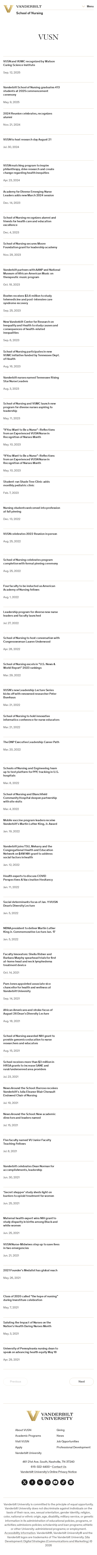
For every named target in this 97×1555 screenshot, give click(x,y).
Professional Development (74, 1447)
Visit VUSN (22, 1441)
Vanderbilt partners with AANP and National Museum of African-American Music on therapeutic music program (31, 274)
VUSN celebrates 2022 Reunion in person (30, 534)
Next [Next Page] (82, 1381)
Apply (18, 1447)
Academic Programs (28, 1435)
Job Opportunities (68, 1441)
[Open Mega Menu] (88, 6)
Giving (61, 1430)
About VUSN (23, 1430)
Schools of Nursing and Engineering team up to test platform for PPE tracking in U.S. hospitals (31, 772)
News (60, 1435)
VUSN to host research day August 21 (27, 139)
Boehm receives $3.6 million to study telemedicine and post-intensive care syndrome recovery (27, 299)
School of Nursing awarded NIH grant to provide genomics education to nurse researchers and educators (29, 1040)
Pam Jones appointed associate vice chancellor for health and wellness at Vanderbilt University (27, 987)
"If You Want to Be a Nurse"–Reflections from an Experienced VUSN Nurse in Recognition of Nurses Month (29, 433)
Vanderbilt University (28, 1453)
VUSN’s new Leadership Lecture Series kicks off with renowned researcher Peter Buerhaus (29, 694)
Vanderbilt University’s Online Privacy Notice (48, 1472)
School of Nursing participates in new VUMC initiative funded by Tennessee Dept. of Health (31, 355)
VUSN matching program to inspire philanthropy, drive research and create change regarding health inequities (28, 169)
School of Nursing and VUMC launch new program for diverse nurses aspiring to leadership (29, 407)
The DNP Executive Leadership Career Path (31, 742)
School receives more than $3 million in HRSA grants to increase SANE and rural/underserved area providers (28, 1066)
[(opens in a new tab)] (79, 800)
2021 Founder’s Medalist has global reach (30, 1270)
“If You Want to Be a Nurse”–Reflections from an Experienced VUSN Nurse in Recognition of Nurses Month (29, 459)
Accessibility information (20, 1533)
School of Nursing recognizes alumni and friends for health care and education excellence (29, 221)
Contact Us (59, 1467)
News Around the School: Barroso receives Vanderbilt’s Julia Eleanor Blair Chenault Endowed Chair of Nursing (30, 1092)
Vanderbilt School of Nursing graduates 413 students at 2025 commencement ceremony (31, 91)
